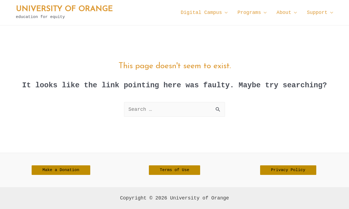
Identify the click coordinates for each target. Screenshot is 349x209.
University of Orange (64, 9)
